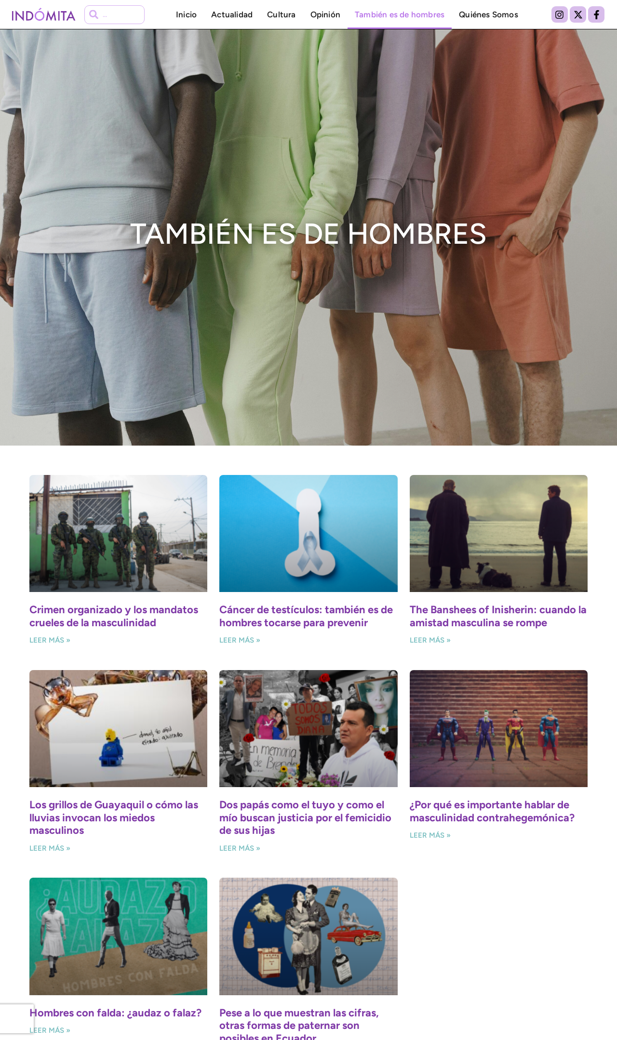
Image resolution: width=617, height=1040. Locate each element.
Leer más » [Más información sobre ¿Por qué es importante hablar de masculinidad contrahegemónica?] (430, 835)
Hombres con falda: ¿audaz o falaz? (115, 1012)
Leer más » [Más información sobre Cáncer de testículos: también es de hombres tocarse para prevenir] (239, 640)
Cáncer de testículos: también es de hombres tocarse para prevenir (306, 616)
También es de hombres (399, 14)
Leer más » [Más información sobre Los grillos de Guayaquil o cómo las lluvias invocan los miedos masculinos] (49, 848)
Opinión (325, 14)
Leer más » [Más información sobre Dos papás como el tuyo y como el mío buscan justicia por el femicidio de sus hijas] (239, 848)
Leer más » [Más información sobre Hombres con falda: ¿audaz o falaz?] (49, 1030)
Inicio (186, 14)
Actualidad (232, 14)
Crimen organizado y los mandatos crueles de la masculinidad (113, 616)
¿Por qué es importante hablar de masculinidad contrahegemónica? (492, 811)
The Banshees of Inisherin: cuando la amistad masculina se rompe (498, 616)
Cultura (281, 14)
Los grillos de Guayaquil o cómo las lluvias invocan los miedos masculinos (113, 817)
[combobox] (114, 14)
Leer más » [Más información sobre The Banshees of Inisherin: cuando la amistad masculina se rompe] (430, 640)
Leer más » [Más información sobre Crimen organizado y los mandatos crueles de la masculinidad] (49, 640)
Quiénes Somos (488, 14)
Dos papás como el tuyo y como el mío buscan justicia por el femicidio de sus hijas (305, 817)
